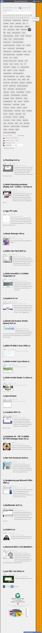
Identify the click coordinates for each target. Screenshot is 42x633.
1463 (10, 365)
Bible (5, 32)
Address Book (18, 23)
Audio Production (11, 29)
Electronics (6, 57)
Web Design (11, 129)
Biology (8, 32)
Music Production (14, 82)
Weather (5, 129)
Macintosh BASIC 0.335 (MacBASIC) (17, 546)
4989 (10, 190)
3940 (10, 550)
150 (13, 365)
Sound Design (17, 110)
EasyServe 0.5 (10, 298)
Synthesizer (11, 114)
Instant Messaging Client (18, 73)
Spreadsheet (29, 110)
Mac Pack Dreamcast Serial (15, 457)
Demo (5, 48)
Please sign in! (37, 2)
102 (13, 486)
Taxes (24, 114)
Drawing (24, 51)
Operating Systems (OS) (20, 89)
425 (13, 190)
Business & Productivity (8, 36)
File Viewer (6, 64)
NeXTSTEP (5, 86)
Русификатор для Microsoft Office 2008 (17, 481)
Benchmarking (24, 29)
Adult (24, 23)
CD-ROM (22, 36)
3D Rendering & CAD (17, 20)
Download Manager (17, 51)
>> (12, 586)
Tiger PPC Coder (10, 211)
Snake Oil (25, 107)
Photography (6, 98)
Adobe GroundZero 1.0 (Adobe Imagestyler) (15, 274)
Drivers (29, 51)
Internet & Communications (9, 76)
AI (27, 23)
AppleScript (27, 26)
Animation (6, 26)
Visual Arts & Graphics (15, 126)
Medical (23, 79)
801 (14, 399)
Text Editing (21, 117)
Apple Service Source (19, 26)
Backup (17, 29)
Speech (23, 110)
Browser (23, 32)
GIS (18, 67)
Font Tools (17, 64)
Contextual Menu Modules (17, 42)
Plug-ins (12, 98)
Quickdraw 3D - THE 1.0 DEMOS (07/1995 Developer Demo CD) (16, 437)
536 (10, 461)
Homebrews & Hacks (25, 67)
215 (10, 326)
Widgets (17, 129)
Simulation (19, 107)
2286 (10, 279)
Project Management (8, 101)
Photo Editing (24, 95)
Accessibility (6, 23)
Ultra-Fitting (10, 123)
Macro (19, 79)
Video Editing (26, 123)
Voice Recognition (25, 126)
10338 (10, 399)
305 (13, 237)
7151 (10, 533)
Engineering (20, 61)
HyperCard (9, 70)
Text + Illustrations (7, 117)
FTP (25, 64)
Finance (11, 64)
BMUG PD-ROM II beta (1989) (16, 345)
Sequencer (13, 107)
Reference (20, 101)
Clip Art (10, 39)
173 (13, 279)
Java (17, 76)
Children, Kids (28, 36)
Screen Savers (6, 107)
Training (13, 120)
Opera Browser (10, 395)
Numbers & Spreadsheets (22, 86)
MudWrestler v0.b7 (12, 505)
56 (9, 214)
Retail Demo (26, 101)
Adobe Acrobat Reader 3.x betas (17, 378)
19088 (10, 163)
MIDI (28, 79)
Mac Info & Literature (11, 79)
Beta (29, 29)
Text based (15, 117)
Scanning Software (7, 104)
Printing (25, 98)
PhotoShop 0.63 (11, 160)
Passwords (28, 92)
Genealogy (13, 67)
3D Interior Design (7, 20)
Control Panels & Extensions (9, 45)
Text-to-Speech (7, 120)
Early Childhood (20, 54)
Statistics (5, 114)
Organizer (13, 92)
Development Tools (7, 51)
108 (13, 442)
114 (13, 254)
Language (28, 76)
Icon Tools (15, 70)
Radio (15, 101)
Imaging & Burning (7, 73)
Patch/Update (6, 95)
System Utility (18, 114)
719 (10, 349)
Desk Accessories (11, 48)
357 (13, 533)
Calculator (17, 36)
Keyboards (22, 76)
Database (28, 45)
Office (5, 89)
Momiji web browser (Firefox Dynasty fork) (15, 322)
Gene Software (7, 67)
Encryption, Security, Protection (10, 61)
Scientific (23, 104)
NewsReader (29, 82)
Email (11, 57)
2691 (10, 237)
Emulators (16, 57)
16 (13, 326)
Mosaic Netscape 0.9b (13, 233)
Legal (5, 79)
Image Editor (21, 70)
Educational (27, 54)
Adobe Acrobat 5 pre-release (16, 361)
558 (13, 550)
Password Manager (20, 92)
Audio (5, 29)
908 (10, 486)
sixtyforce (9, 529)
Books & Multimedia (16, 32)
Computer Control (7, 42)
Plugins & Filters (19, 98)
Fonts (21, 64)
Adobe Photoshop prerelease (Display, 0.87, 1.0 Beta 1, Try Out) (17, 185)
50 (13, 461)
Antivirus (11, 26)
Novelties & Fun (12, 86)
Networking (22, 82)
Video (21, 123)
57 (13, 383)
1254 (14, 163)
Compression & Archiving (18, 39)
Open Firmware (11, 89)
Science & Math (16, 104)
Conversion (19, 45)
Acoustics (12, 23)
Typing (5, 123)
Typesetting (25, 120)
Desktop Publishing (20, 48)
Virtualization (6, 126)
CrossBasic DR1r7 (11, 412)
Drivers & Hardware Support (9, 54)
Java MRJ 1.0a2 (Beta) (13, 571)
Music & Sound (6, 82)
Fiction (26, 61)
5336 (10, 254)
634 (10, 442)
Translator (19, 120)
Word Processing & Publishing (10, 132)
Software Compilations (8, 110)
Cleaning (5, 39)
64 (13, 349)
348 (10, 383)
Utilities (16, 123)
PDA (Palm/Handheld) (15, 95)
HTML (5, 70)
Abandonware (25, 20)
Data (24, 45)
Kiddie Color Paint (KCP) (14, 250)
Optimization (6, 92)
